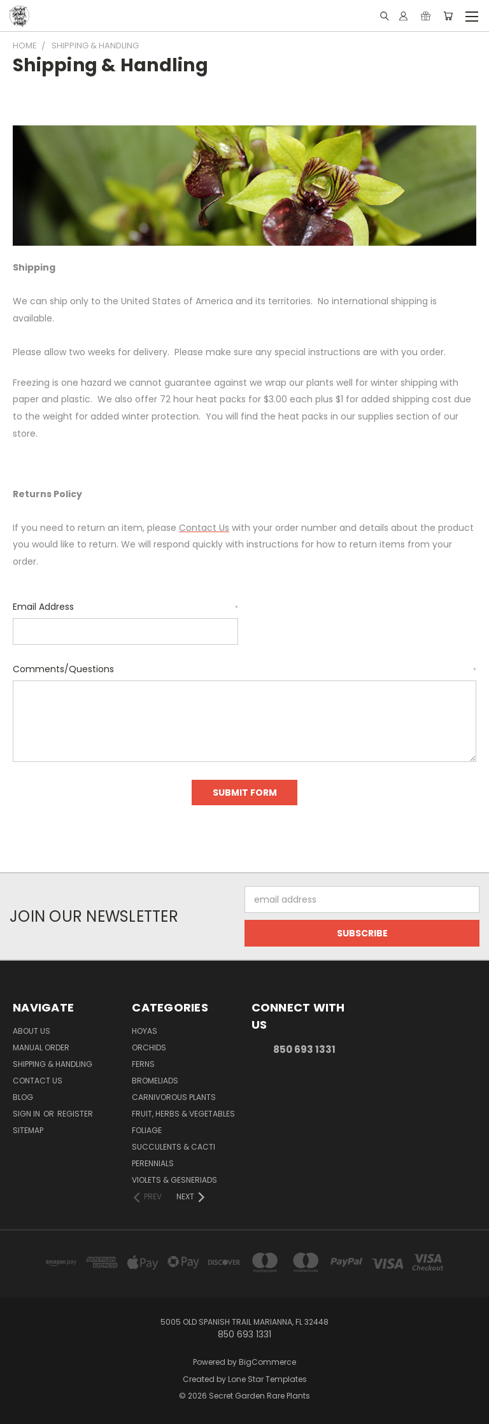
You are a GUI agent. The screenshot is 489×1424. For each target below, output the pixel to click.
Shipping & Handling (52, 1064)
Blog (23, 1097)
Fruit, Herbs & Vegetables (183, 1113)
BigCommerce (267, 1362)
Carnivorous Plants (174, 1097)
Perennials (153, 1163)
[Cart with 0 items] (448, 15)
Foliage (147, 1130)
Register (75, 1113)
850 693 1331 (304, 1049)
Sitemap (28, 1130)
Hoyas (144, 1031)
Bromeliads (155, 1080)
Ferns (143, 1064)
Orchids (149, 1047)
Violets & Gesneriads (174, 1179)
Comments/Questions (244, 669)
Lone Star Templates (267, 1379)
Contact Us (37, 1080)
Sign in (27, 1113)
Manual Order (41, 1047)
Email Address (125, 606)
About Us (31, 1031)
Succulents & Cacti (173, 1146)
